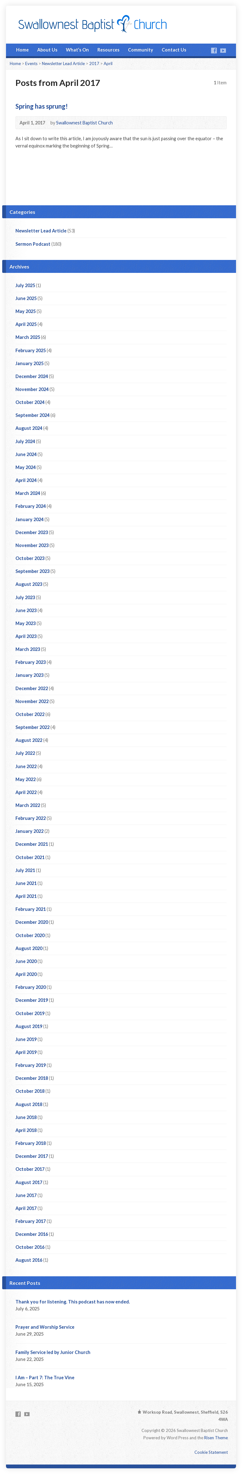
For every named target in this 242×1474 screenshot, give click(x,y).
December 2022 (31, 688)
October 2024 (29, 402)
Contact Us (174, 49)
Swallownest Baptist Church (84, 122)
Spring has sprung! (41, 106)
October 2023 (29, 558)
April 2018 (26, 1130)
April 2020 (26, 974)
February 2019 (30, 1065)
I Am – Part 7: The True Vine (44, 1377)
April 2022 (26, 792)
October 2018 (29, 1091)
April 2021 (26, 896)
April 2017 (26, 1208)
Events (31, 63)
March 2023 (27, 649)
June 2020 (26, 961)
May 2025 (25, 311)
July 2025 (25, 285)
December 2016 (31, 1234)
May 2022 (25, 779)
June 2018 (26, 1117)
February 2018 (30, 1143)
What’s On (77, 49)
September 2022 (32, 727)
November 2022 (32, 701)
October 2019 (29, 1013)
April (108, 63)
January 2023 (29, 675)
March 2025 (27, 337)
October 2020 (29, 935)
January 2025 (29, 363)
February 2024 (30, 506)
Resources (108, 49)
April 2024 (26, 480)
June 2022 (26, 766)
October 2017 (29, 1169)
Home (22, 49)
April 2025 (26, 324)
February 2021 (30, 909)
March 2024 (27, 493)
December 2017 (31, 1156)
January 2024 (29, 519)
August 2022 (28, 740)
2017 (94, 63)
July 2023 (25, 597)
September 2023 (32, 571)
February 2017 (30, 1221)
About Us (47, 49)
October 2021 (29, 857)
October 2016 (29, 1247)
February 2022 (30, 818)
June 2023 (26, 610)
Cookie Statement (211, 1452)
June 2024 (26, 454)
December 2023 (31, 532)
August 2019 (28, 1026)
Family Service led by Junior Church (52, 1352)
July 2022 (25, 753)
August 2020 (28, 948)
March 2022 (27, 805)
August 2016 (28, 1260)
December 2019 (31, 1000)
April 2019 (26, 1052)
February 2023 (30, 662)
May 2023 (25, 623)
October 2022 (29, 714)
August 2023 (28, 584)
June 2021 (26, 883)
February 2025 (30, 350)
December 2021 (31, 844)
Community (140, 49)
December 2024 (31, 376)
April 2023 (26, 636)
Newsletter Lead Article (63, 63)
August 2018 (28, 1104)
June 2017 (26, 1195)
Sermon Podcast (32, 244)
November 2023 (32, 545)
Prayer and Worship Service (44, 1327)
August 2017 (28, 1182)
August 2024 (28, 428)
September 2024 (32, 415)
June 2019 (26, 1039)
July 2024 (25, 441)
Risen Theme (216, 1437)
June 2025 (26, 298)
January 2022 (29, 831)
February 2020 (30, 987)
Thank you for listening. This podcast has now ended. (72, 1301)
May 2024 (25, 467)
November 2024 (32, 389)
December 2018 (31, 1078)
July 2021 (25, 870)
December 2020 (31, 922)
